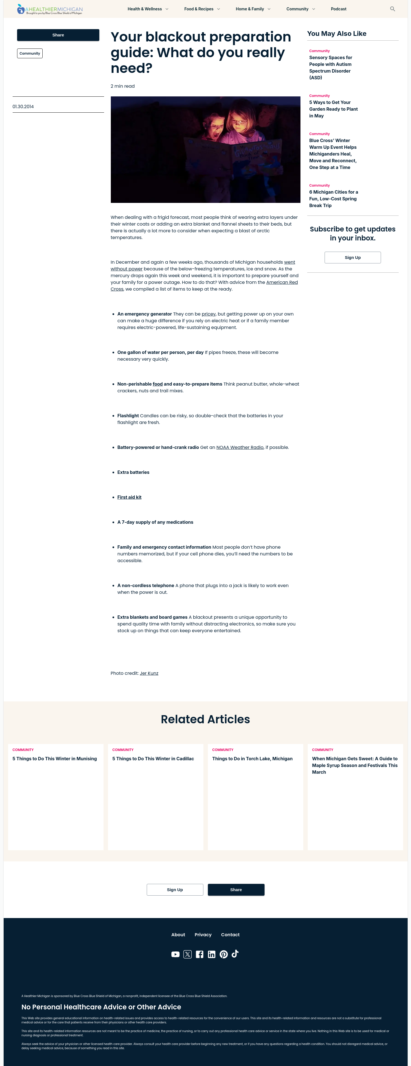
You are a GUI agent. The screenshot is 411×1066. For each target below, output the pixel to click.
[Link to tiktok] (236, 955)
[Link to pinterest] (224, 955)
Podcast (339, 9)
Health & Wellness (148, 9)
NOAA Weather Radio (240, 447)
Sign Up (353, 257)
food (158, 384)
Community (300, 9)
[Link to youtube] (175, 955)
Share (58, 35)
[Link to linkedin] (212, 955)
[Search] (392, 9)
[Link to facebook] (200, 955)
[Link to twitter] (187, 955)
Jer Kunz (149, 673)
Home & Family (253, 9)
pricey (208, 314)
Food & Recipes (202, 9)
